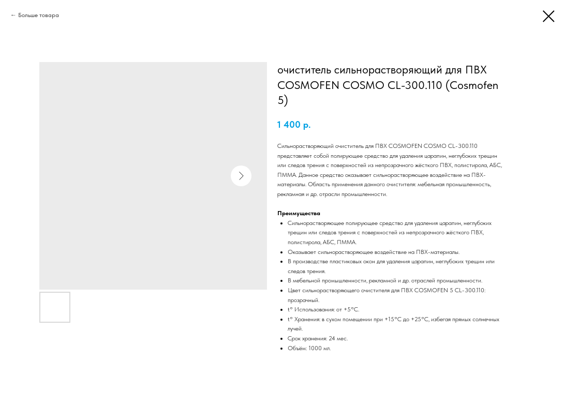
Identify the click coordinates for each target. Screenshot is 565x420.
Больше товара (38, 15)
